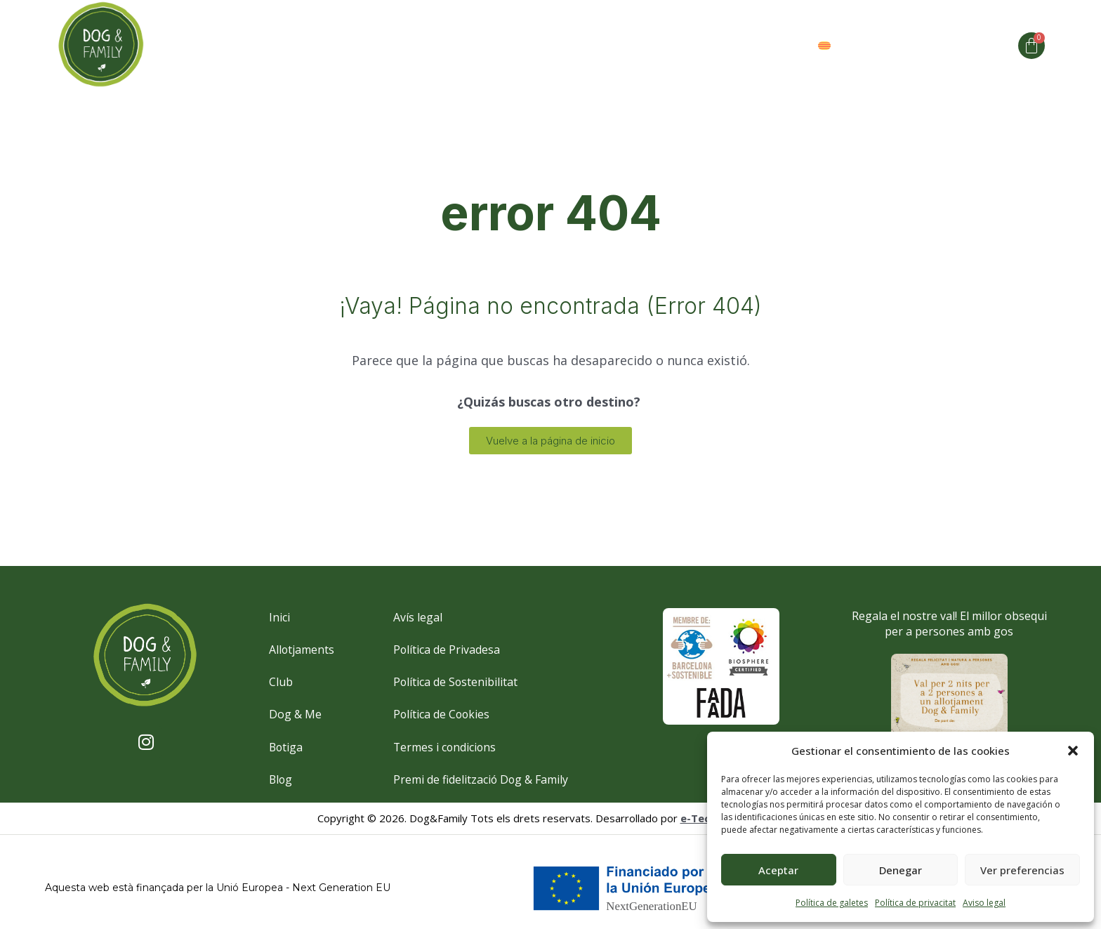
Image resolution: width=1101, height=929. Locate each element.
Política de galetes (832, 903)
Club (542, 46)
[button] (1073, 751)
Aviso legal (984, 903)
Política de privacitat (915, 903)
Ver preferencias (1022, 870)
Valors (699, 46)
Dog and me (462, 46)
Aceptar (778, 870)
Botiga (769, 46)
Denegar (900, 870)
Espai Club (617, 46)
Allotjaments (353, 46)
